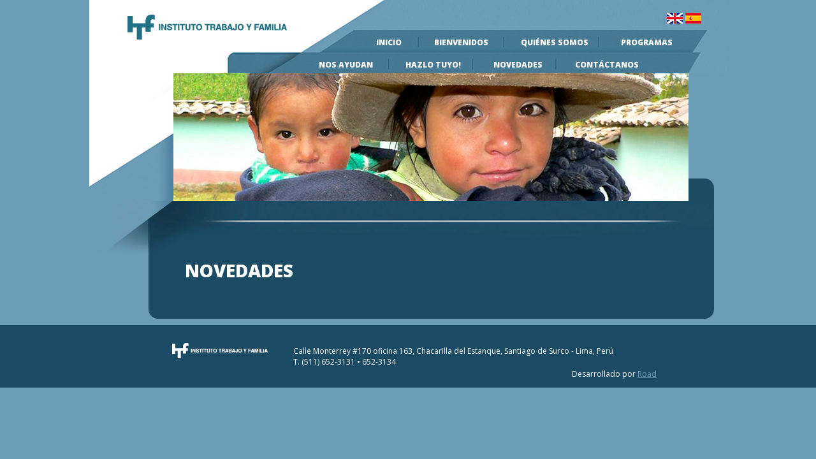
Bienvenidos (461, 42)
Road (647, 373)
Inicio (389, 42)
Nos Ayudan (346, 64)
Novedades (518, 64)
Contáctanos (607, 64)
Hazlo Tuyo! (433, 64)
